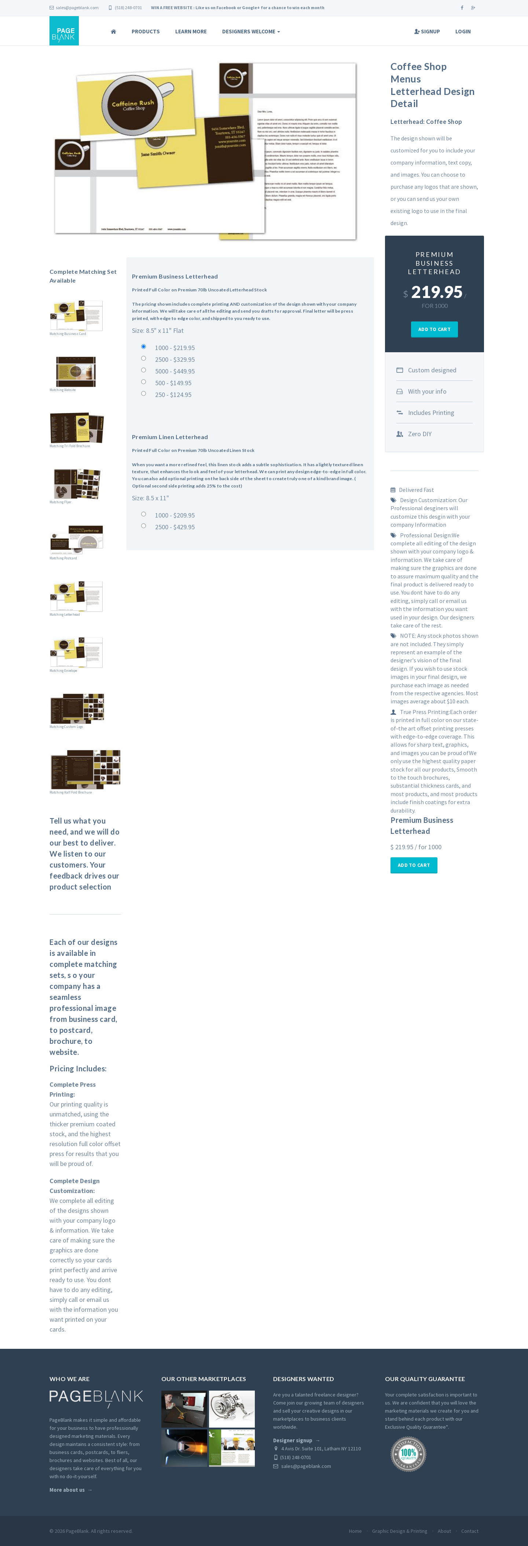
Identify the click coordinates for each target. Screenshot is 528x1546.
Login (463, 31)
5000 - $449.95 (175, 371)
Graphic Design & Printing (400, 1531)
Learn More (191, 31)
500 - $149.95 (173, 383)
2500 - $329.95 (175, 359)
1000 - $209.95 (175, 515)
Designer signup (292, 1440)
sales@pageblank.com (74, 7)
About (444, 1531)
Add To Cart (434, 329)
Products (146, 31)
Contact (469, 1531)
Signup (427, 31)
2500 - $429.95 (175, 527)
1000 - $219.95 (175, 347)
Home (355, 1531)
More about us (67, 1490)
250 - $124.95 (173, 394)
